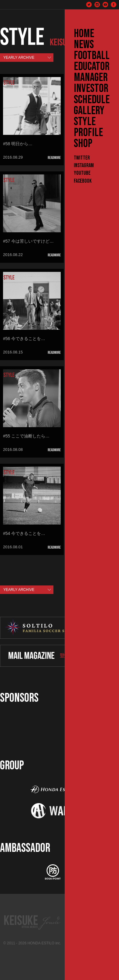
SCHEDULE (92, 99)
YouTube (82, 173)
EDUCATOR (92, 66)
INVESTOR (91, 88)
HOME (84, 33)
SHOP (83, 143)
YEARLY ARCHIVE (18, 57)
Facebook (83, 181)
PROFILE (88, 132)
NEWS (84, 44)
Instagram (84, 165)
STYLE (85, 121)
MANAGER (91, 77)
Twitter (82, 158)
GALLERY (89, 110)
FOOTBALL (92, 55)
